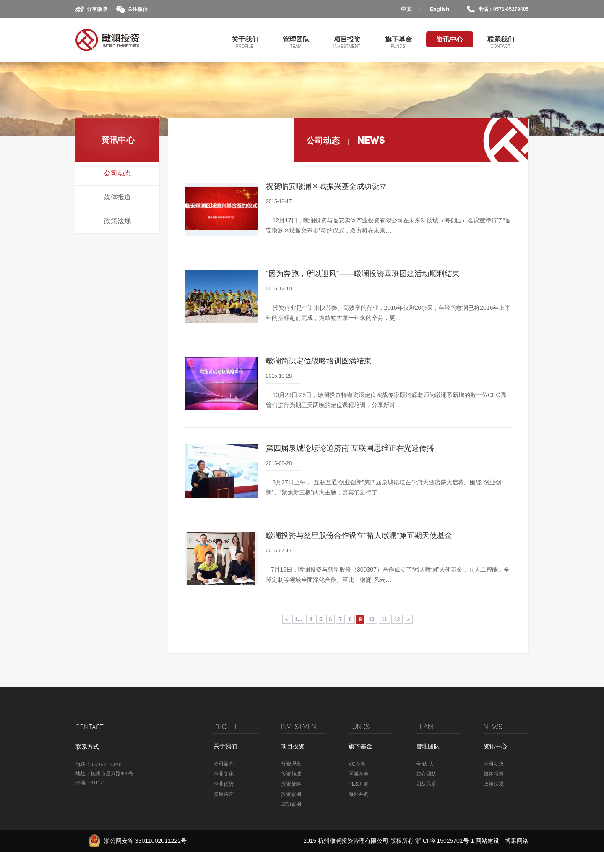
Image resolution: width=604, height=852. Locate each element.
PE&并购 (359, 784)
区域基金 (359, 774)
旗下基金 (398, 41)
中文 (406, 9)
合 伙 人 (425, 764)
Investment (300, 727)
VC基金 (357, 764)
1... (298, 619)
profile (226, 727)
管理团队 (296, 41)
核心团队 (426, 774)
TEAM (424, 727)
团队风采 (426, 784)
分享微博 (97, 9)
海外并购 (359, 794)
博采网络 (516, 840)
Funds (359, 727)
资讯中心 (449, 39)
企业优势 (223, 784)
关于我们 (244, 41)
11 (384, 619)
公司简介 (223, 764)
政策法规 (117, 221)
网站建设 (487, 840)
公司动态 (117, 173)
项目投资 (347, 41)
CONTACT (90, 727)
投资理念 (291, 764)
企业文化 (223, 774)
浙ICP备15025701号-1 (445, 840)
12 (397, 619)
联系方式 (87, 746)
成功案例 (291, 804)
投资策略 (291, 784)
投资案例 (291, 794)
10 (371, 619)
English (439, 9)
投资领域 (291, 774)
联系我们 (500, 41)
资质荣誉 (223, 794)
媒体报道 (117, 197)
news (493, 727)
